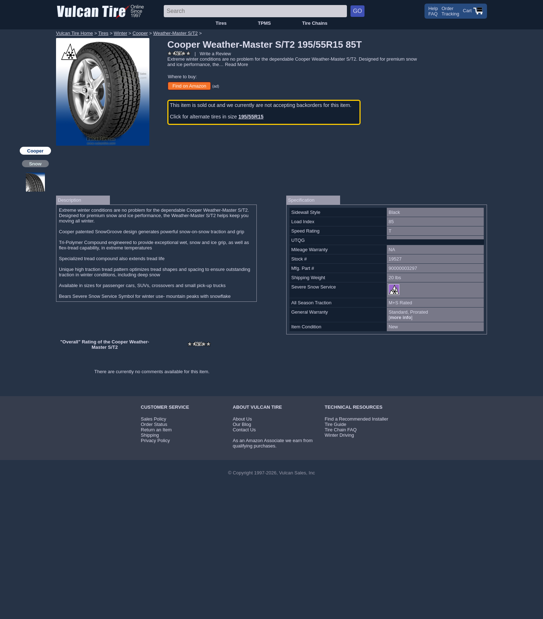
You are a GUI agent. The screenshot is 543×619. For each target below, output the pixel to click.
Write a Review (215, 53)
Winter (120, 33)
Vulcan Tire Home (74, 33)
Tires (221, 23)
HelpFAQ (433, 11)
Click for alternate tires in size (217, 116)
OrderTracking (450, 11)
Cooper (140, 33)
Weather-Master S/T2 (175, 33)
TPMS (264, 23)
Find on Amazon (189, 86)
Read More (236, 64)
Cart (473, 10)
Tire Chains (315, 23)
